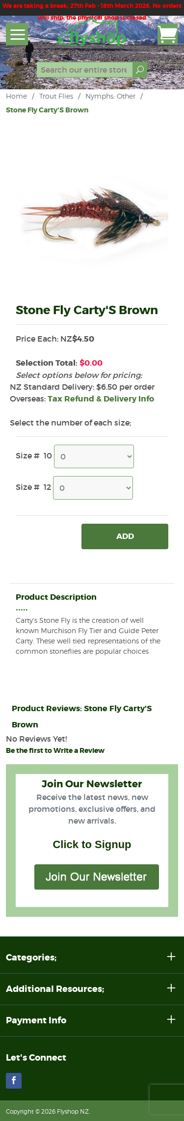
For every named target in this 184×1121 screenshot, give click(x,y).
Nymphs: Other (110, 96)
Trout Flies (56, 96)
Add (125, 536)
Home (16, 96)
